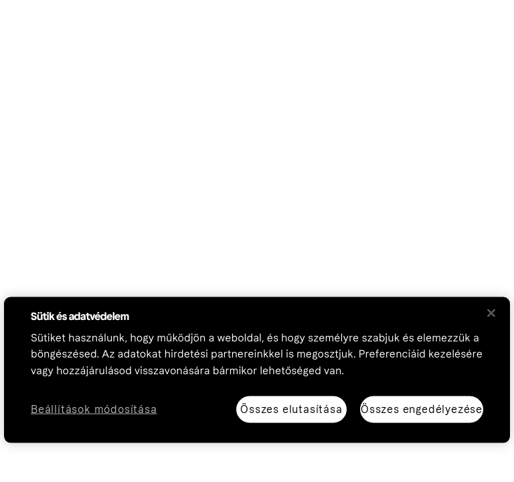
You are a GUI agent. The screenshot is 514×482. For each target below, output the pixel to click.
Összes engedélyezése (422, 408)
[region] (257, 370)
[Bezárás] (491, 312)
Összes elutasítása (291, 408)
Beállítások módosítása (94, 409)
